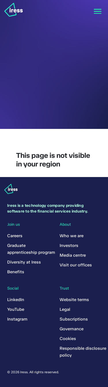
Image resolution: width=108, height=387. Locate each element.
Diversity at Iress (24, 262)
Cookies (68, 338)
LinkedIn (15, 299)
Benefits (15, 271)
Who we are (72, 235)
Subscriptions (74, 319)
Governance (72, 328)
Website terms (74, 299)
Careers (14, 235)
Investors (69, 245)
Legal (65, 309)
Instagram (17, 319)
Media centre (73, 255)
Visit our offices (76, 265)
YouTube (15, 309)
